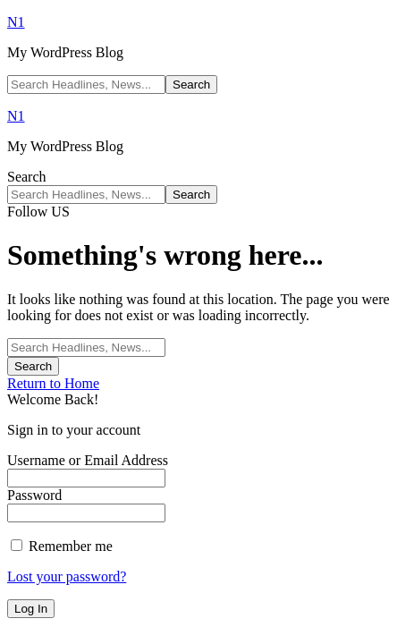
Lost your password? (66, 576)
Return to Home (53, 383)
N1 (16, 22)
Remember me (62, 546)
